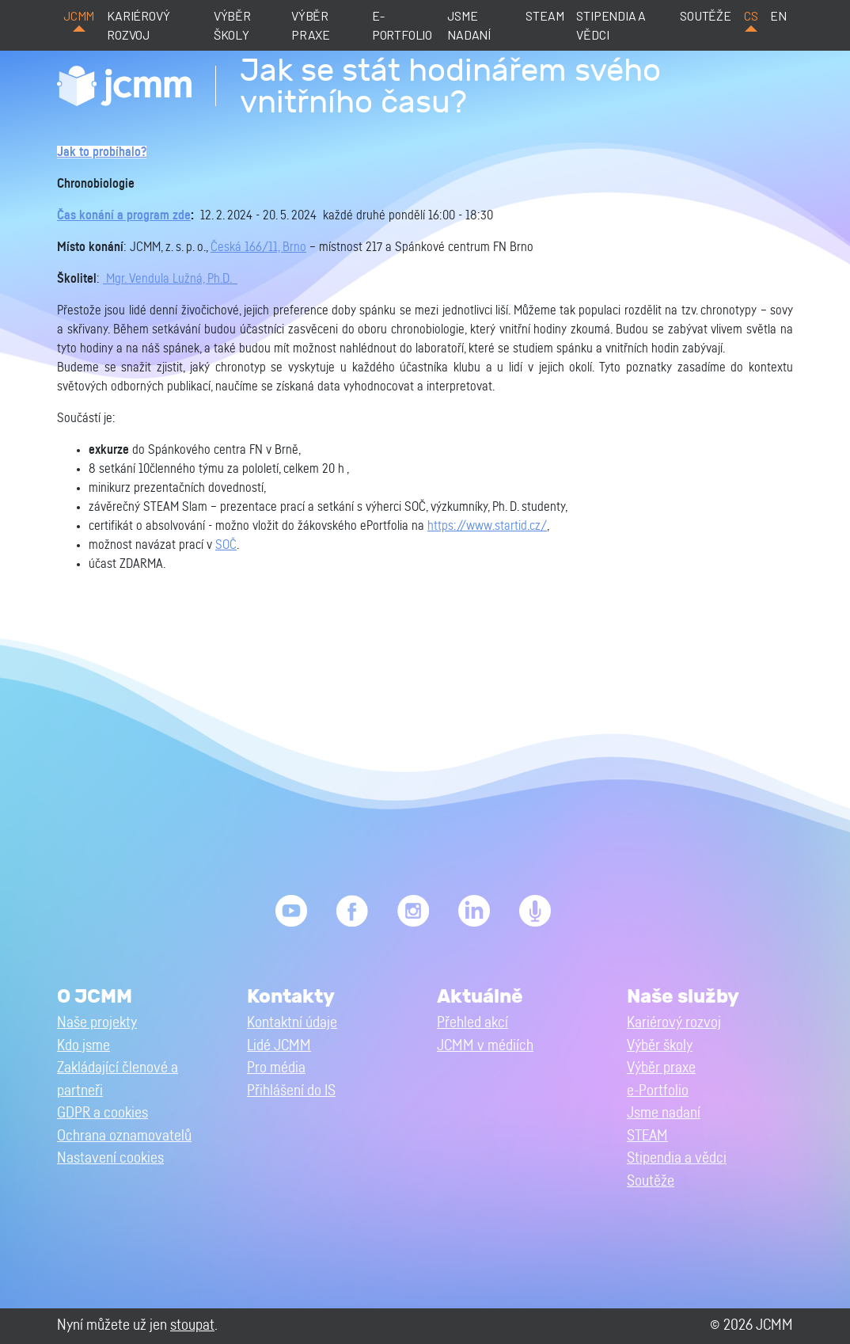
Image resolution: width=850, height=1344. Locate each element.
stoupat (192, 1325)
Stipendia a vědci (611, 25)
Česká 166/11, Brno (258, 247)
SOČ (226, 545)
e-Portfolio (402, 25)
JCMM (78, 15)
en (778, 15)
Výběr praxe (310, 25)
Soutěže (705, 15)
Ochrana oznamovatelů (124, 1136)
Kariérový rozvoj (138, 25)
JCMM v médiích (485, 1045)
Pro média (276, 1068)
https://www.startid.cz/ (487, 526)
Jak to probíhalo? (101, 152)
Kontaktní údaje (292, 1022)
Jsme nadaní (469, 25)
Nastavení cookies (110, 1158)
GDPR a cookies (102, 1113)
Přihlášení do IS (291, 1090)
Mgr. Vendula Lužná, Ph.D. (170, 278)
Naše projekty (97, 1022)
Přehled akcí (472, 1022)
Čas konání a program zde (124, 215)
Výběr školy (232, 25)
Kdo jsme (83, 1045)
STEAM (545, 15)
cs (751, 15)
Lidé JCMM (279, 1045)
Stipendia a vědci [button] (677, 1158)
